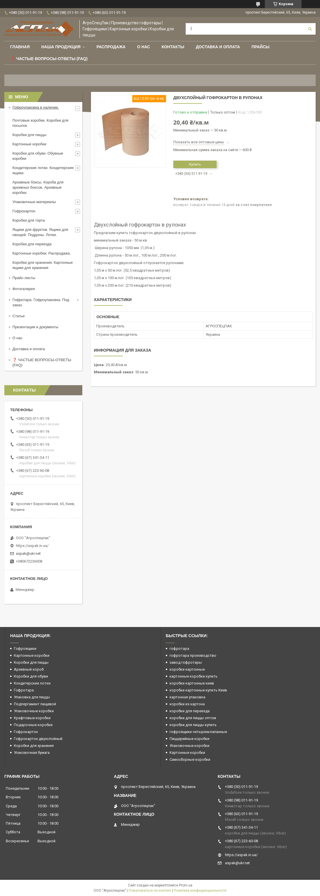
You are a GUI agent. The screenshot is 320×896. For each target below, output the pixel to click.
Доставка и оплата (218, 46)
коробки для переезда (190, 711)
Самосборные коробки (190, 759)
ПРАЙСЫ (260, 46)
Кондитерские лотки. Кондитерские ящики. (43, 170)
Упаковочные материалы (34, 202)
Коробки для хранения (34, 745)
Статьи (18, 316)
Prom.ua (185, 885)
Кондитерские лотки (32, 683)
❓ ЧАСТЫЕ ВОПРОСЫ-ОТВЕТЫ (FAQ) (41, 362)
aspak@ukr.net (28, 553)
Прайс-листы (23, 278)
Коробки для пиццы (29, 135)
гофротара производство (193, 655)
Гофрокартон (23, 211)
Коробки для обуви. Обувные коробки (37, 156)
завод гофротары (186, 662)
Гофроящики (25, 648)
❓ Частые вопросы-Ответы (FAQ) (49, 58)
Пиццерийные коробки (189, 739)
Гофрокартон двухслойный (38, 739)
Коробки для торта (28, 220)
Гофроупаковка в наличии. (35, 107)
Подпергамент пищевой (35, 704)
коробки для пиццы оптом (193, 718)
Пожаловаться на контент (150, 890)
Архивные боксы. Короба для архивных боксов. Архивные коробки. (38, 187)
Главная (20, 46)
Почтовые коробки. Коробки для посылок (40, 123)
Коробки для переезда (31, 244)
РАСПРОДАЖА (111, 46)
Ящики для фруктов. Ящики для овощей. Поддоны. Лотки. (40, 232)
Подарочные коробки (33, 725)
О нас (143, 46)
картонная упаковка (187, 697)
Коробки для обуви (31, 676)
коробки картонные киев (192, 683)
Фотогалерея (23, 289)
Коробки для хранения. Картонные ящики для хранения (42, 265)
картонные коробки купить (193, 676)
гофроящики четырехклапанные (198, 732)
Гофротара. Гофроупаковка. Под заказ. (40, 302)
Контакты (172, 46)
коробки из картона (187, 704)
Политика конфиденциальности (200, 890)
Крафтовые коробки (32, 718)
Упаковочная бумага (32, 752)
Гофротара (24, 690)
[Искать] (310, 29)
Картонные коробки (29, 144)
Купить (195, 164)
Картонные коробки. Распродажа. (41, 253)
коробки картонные (187, 669)
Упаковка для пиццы (32, 697)
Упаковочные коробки (34, 711)
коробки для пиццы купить (193, 725)
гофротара (179, 648)
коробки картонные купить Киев (198, 690)
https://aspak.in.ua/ (32, 545)
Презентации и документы (35, 327)
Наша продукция (61, 46)
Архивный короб (29, 669)
